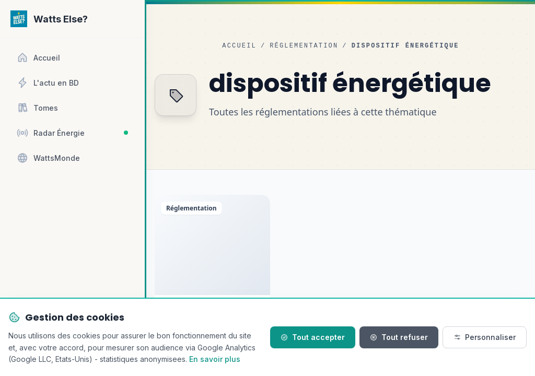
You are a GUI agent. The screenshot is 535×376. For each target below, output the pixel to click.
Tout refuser (399, 337)
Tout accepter (313, 337)
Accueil (239, 46)
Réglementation (304, 46)
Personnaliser (484, 337)
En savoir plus (214, 359)
